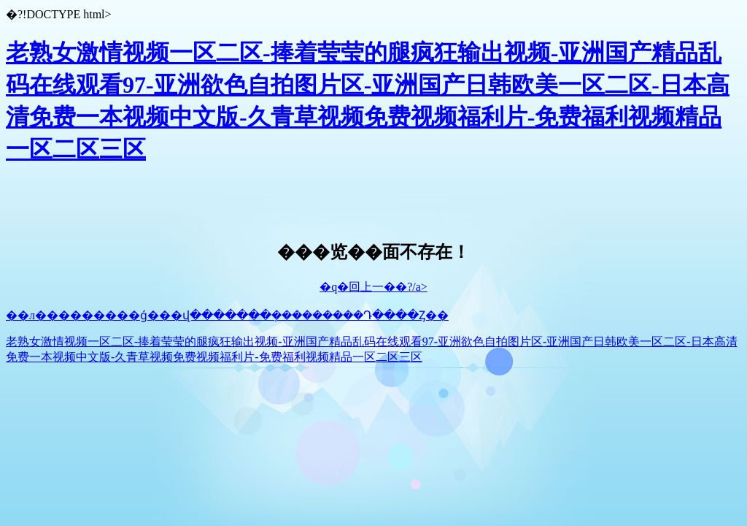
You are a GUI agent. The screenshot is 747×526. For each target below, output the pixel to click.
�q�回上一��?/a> (373, 287)
